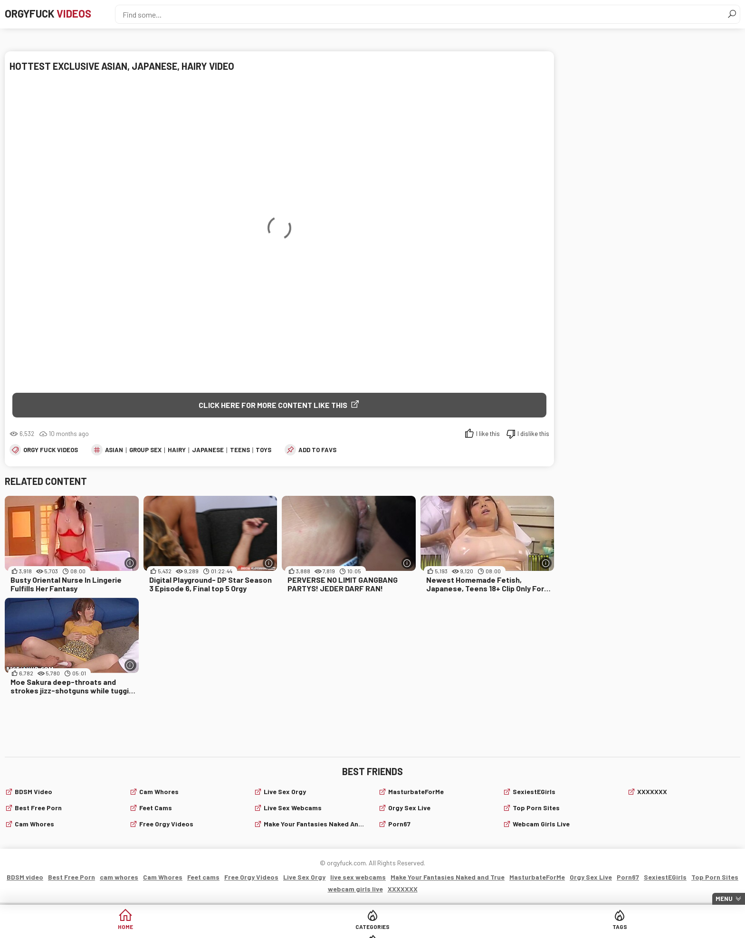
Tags (409, 928)
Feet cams (155, 809)
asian (114, 451)
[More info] (130, 564)
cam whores (34, 825)
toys (263, 451)
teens (240, 451)
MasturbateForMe (416, 793)
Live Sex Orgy (285, 793)
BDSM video (33, 793)
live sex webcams (293, 809)
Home (263, 928)
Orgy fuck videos (50, 451)
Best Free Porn (38, 809)
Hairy (177, 451)
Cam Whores (159, 793)
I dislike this (533, 435)
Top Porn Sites (536, 809)
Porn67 (399, 825)
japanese (208, 451)
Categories (336, 928)
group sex (145, 451)
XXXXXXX (652, 793)
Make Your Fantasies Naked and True (315, 825)
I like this (488, 435)
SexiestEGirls (534, 793)
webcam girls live (541, 825)
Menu (724, 898)
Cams (481, 928)
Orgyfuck (61, 14)
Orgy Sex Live (409, 809)
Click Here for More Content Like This (273, 404)
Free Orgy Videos (166, 825)
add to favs (317, 451)
